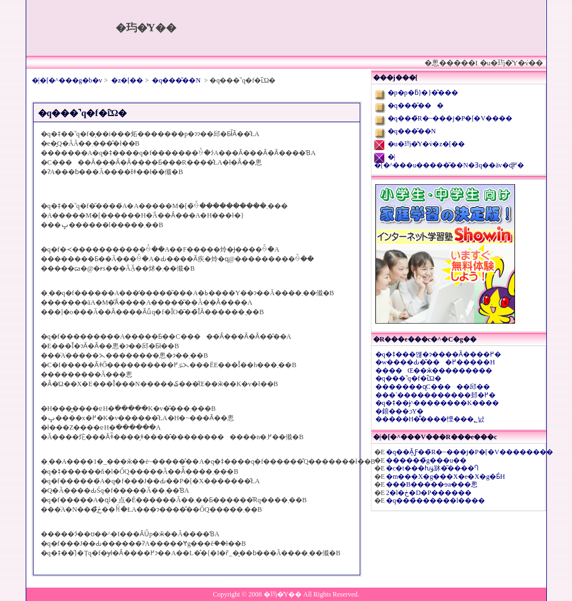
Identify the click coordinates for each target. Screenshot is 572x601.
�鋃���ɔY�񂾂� (399, 411)
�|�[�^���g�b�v (67, 80)
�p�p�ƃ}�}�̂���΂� (423, 93)
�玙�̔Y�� (146, 27)
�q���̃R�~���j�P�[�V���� (450, 118)
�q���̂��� (416, 105)
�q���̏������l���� (435, 500)
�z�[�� (127, 80)
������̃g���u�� (426, 460)
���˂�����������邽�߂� (435, 395)
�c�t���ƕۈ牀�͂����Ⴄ (432, 468)
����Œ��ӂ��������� (434, 370)
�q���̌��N (176, 80)
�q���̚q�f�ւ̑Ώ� (408, 378)
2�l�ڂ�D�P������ (428, 493)
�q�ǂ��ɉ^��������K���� (437, 403)
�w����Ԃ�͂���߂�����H (435, 362)
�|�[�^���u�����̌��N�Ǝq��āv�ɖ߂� (449, 161)
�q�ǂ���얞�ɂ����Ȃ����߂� (438, 354)
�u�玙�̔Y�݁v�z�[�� (426, 144)
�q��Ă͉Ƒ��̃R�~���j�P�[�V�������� (469, 452)
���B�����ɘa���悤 (432, 484)
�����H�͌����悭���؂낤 (430, 419)
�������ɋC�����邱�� (432, 387)
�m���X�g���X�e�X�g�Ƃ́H (445, 476)
